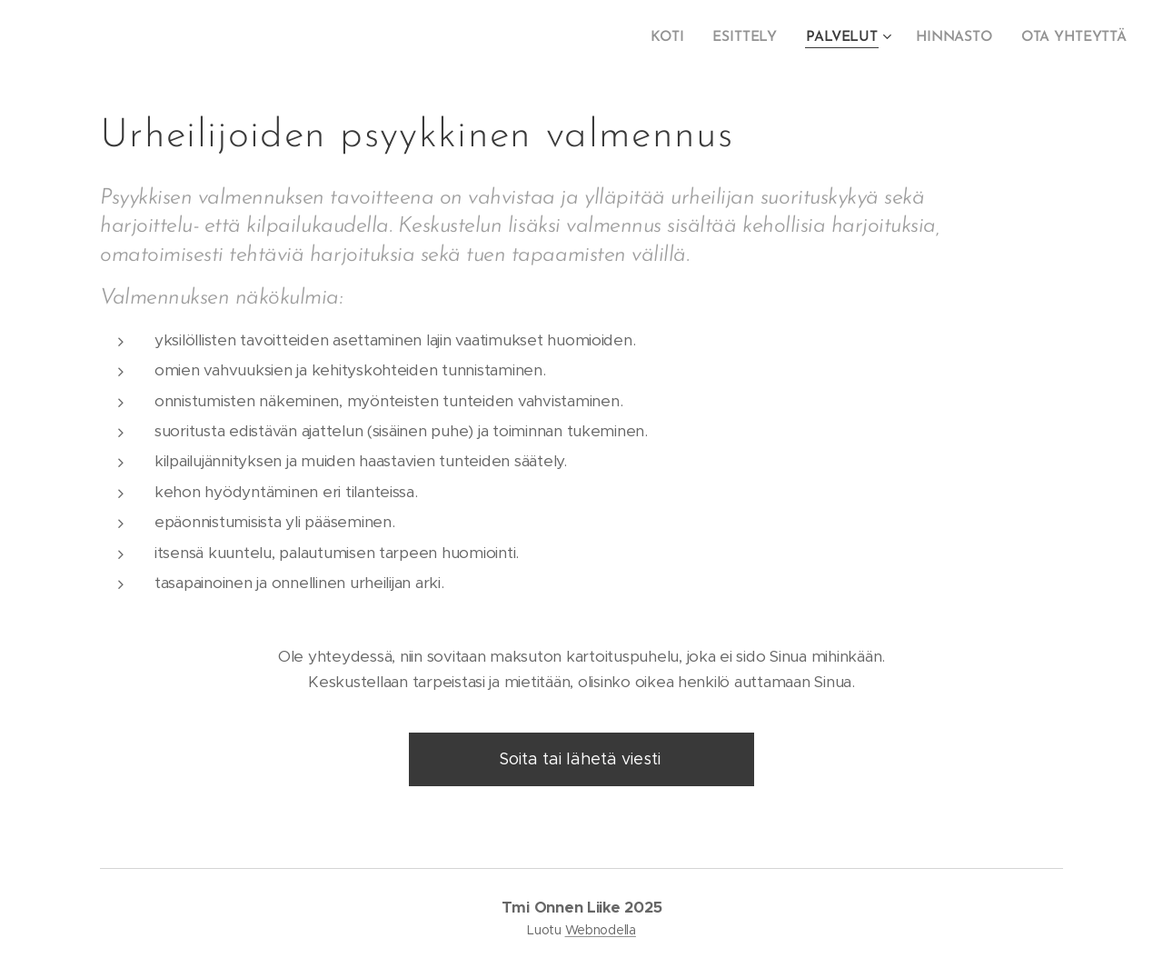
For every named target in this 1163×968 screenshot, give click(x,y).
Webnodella (600, 930)
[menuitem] (677, 37)
